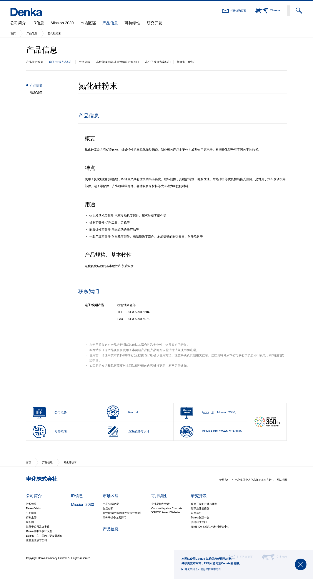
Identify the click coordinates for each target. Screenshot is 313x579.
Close (300, 564)
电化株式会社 (41, 479)
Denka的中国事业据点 (39, 531)
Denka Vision (34, 508)
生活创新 (84, 62)
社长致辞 (31, 503)
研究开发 (154, 23)
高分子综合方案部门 (158, 62)
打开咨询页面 (238, 10)
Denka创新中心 (200, 517)
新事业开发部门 (186, 62)
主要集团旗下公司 (36, 540)
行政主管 (31, 517)
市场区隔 (88, 23)
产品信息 (110, 23)
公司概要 (31, 513)
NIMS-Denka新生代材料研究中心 (210, 526)
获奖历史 (196, 513)
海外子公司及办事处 (38, 526)
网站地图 (281, 479)
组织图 (30, 522)
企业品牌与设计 (160, 503)
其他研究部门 (199, 522)
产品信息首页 (34, 62)
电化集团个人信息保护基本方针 (203, 569)
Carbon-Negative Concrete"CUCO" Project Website (166, 510)
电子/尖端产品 (111, 503)
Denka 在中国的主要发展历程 (44, 535)
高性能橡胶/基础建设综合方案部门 (117, 62)
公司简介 (18, 23)
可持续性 (132, 23)
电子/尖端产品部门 (61, 62)
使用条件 (224, 479)
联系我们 (36, 92)
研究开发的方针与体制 (204, 503)
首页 (13, 33)
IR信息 (38, 23)
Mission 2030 (62, 23)
